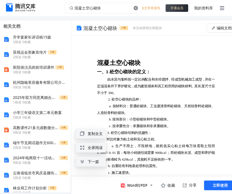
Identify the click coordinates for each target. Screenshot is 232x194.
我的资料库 (203, 8)
